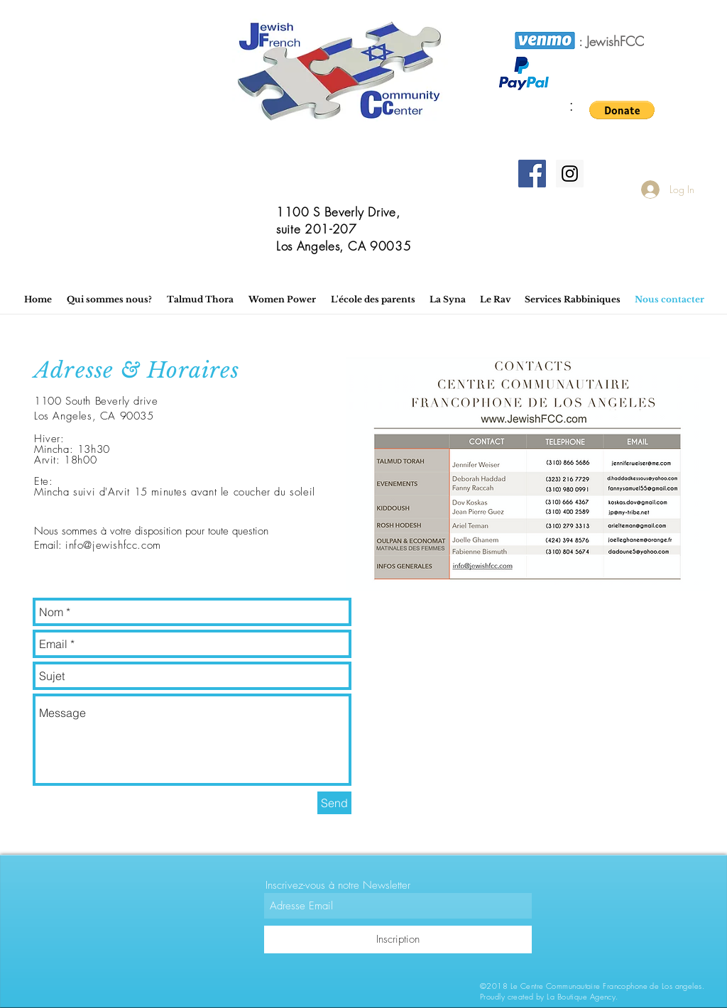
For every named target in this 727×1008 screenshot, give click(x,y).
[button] (622, 110)
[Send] (334, 802)
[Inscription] (398, 939)
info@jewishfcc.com (113, 545)
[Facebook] (532, 173)
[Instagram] (570, 173)
